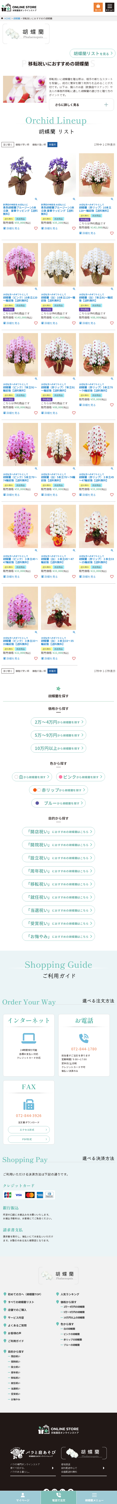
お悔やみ (15, 1399)
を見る (91, 53)
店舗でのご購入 (17, 1310)
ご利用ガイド (16, 1341)
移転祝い (15, 1377)
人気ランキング (70, 1294)
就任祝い (15, 1383)
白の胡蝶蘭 (69, 1328)
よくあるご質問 (17, 1325)
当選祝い (15, 1388)
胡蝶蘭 (16, 18)
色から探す (67, 1324)
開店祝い (15, 1356)
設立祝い (15, 1367)
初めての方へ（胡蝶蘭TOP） (25, 1294)
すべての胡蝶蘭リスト (21, 1302)
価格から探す (69, 1302)
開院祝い (15, 1361)
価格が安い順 (22, 144)
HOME (7, 18)
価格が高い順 (39, 144)
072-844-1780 (84, 1048)
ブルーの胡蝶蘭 (72, 1345)
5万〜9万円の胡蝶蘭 (74, 1312)
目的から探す (16, 1351)
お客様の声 (14, 1333)
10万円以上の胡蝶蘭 (74, 1317)
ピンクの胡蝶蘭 (72, 1334)
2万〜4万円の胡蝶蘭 (74, 1306)
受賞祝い (15, 1394)
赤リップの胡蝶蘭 (73, 1339)
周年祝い (15, 1372)
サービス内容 (16, 1317)
